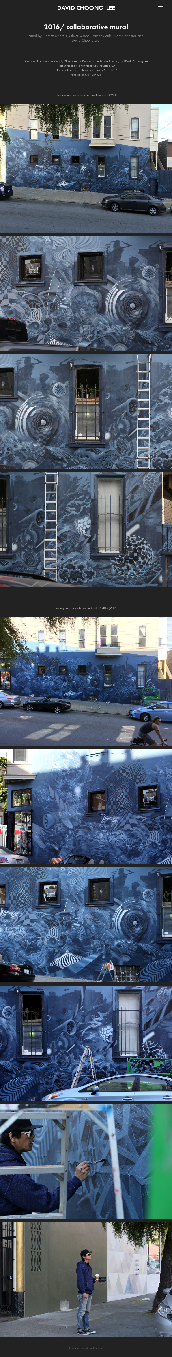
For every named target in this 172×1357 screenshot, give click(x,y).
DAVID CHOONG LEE (86, 7)
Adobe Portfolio (93, 1348)
